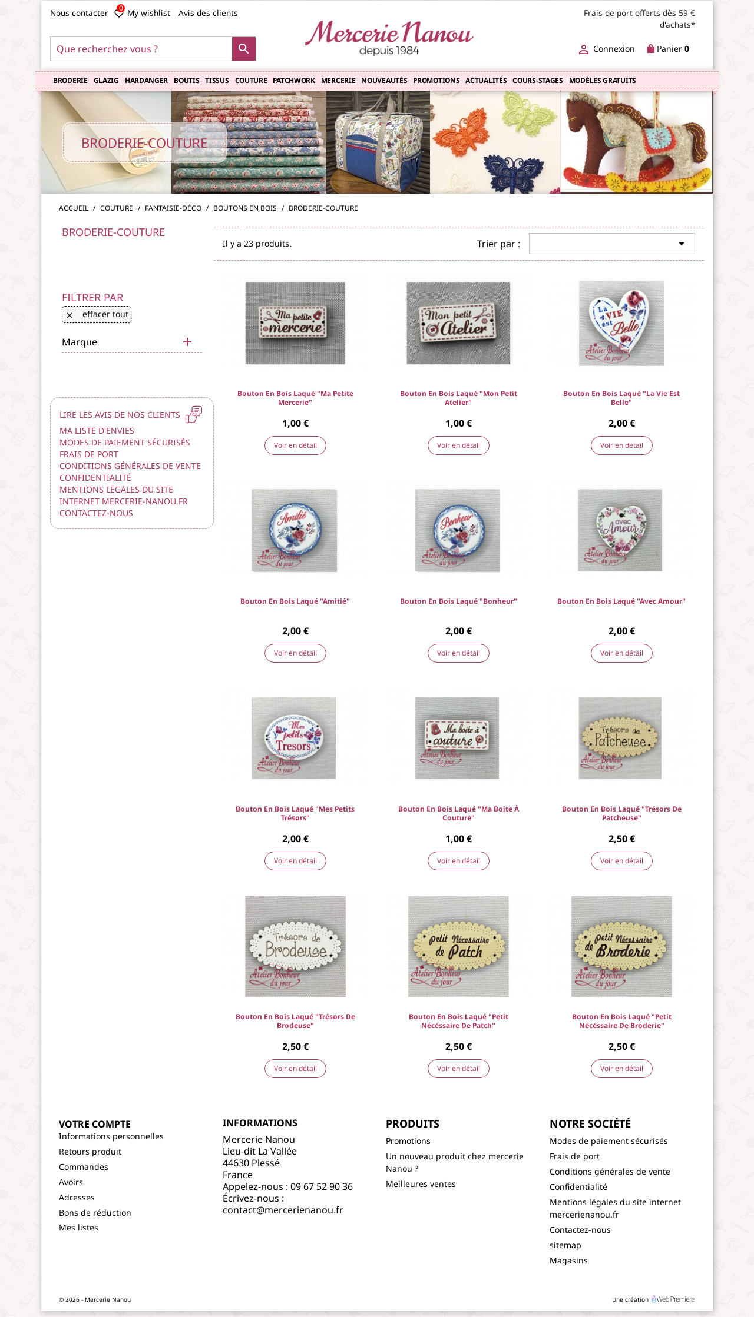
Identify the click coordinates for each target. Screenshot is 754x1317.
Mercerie (338, 80)
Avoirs (71, 1182)
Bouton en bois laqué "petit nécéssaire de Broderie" (622, 1021)
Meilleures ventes (421, 1183)
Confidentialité (95, 477)
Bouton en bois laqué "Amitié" (295, 601)
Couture (251, 80)
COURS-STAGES (537, 80)
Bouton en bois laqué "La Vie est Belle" (621, 398)
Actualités (486, 80)
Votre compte (95, 1124)
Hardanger (146, 80)
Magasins (569, 1260)
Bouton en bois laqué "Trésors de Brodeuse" (295, 1021)
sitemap (565, 1245)
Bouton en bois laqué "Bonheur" (458, 601)
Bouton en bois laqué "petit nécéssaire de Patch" (458, 1021)
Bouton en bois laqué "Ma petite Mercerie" (295, 398)
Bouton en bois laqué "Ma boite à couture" (458, 813)
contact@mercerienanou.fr (283, 1209)
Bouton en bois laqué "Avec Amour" (621, 601)
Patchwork (294, 80)
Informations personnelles (111, 1136)
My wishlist (142, 13)
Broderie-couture (113, 232)
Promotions (436, 80)
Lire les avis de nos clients (129, 414)
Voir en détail (295, 445)
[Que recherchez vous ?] (153, 48)
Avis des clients (208, 12)
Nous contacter (79, 12)
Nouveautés (384, 80)
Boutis (186, 80)
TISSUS (217, 80)
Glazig (106, 80)
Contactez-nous (96, 512)
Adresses (77, 1197)
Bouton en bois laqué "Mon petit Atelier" (458, 398)
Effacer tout (96, 314)
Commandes (83, 1166)
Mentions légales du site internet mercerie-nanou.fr (123, 495)
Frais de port (88, 454)
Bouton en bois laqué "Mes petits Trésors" (295, 813)
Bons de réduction (95, 1212)
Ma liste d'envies (96, 430)
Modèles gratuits (602, 80)
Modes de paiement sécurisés (124, 442)
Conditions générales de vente (130, 465)
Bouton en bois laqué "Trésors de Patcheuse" (622, 813)
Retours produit (90, 1151)
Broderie (70, 80)
